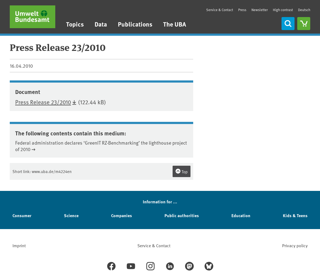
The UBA (174, 23)
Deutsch (304, 9)
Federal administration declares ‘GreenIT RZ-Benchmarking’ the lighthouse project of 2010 (101, 145)
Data (101, 23)
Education (240, 215)
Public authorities (181, 215)
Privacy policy (295, 245)
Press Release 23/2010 (43, 102)
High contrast (283, 10)
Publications (135, 23)
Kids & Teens (295, 215)
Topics (75, 23)
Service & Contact (219, 9)
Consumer (21, 215)
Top (181, 171)
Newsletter (259, 9)
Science (71, 215)
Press (242, 9)
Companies (121, 215)
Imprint (19, 245)
